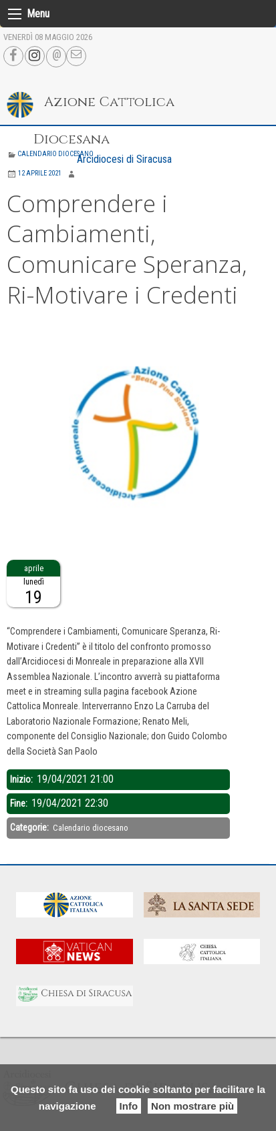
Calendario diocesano (55, 153)
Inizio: (22, 779)
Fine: (19, 803)
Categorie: (30, 827)
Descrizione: (31, 615)
